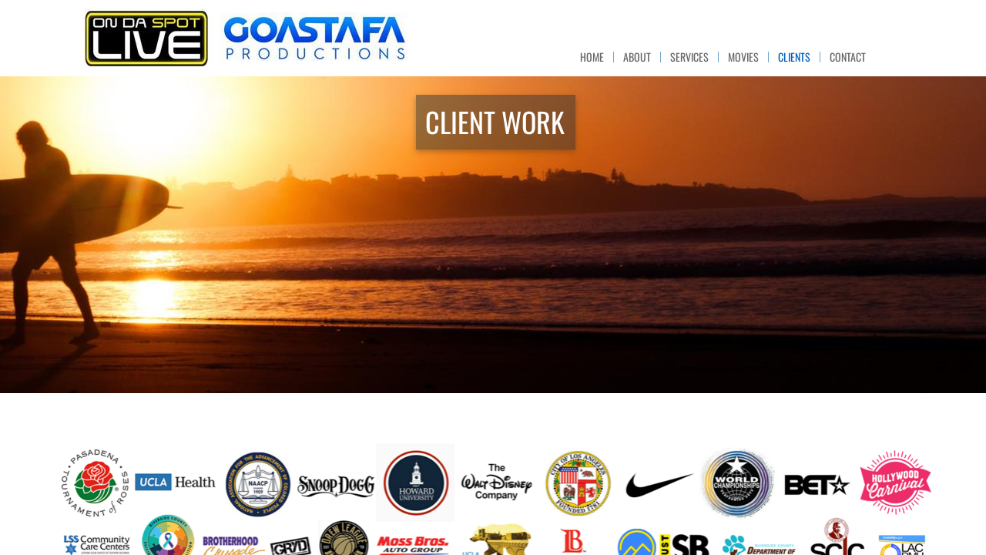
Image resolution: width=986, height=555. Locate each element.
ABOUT (637, 57)
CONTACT (848, 57)
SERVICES (689, 57)
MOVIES (743, 57)
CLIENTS (794, 57)
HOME (592, 57)
